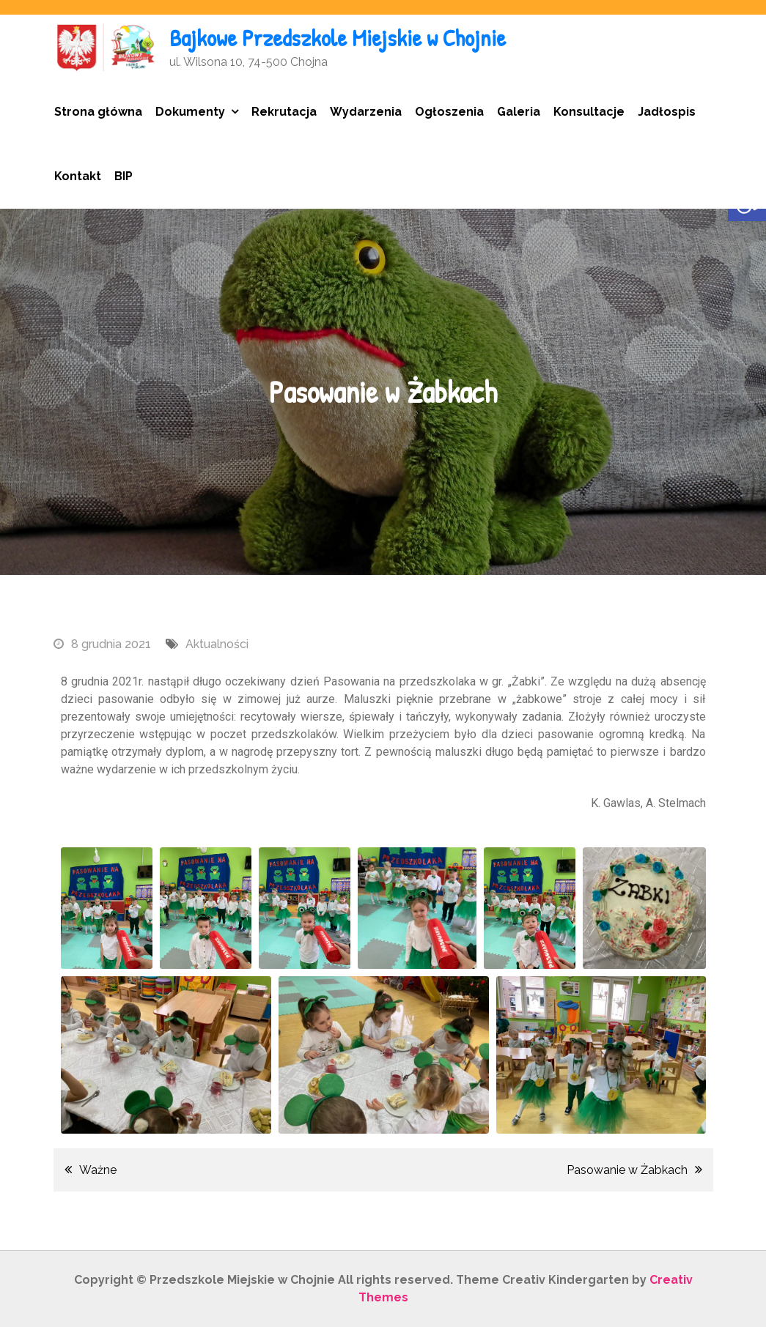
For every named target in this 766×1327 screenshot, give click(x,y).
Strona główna (98, 112)
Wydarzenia (366, 112)
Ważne (98, 1170)
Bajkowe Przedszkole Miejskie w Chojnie (337, 37)
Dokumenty (190, 112)
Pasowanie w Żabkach (627, 1170)
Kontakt (77, 176)
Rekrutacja (284, 112)
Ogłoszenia (449, 112)
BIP (123, 176)
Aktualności (216, 644)
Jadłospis (667, 112)
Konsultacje (589, 112)
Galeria (518, 112)
